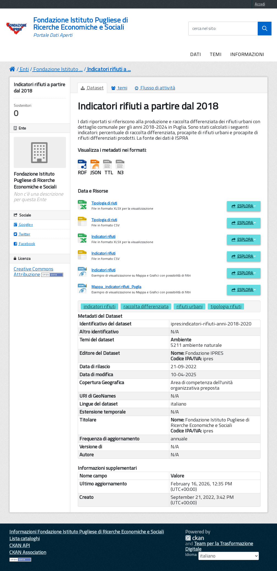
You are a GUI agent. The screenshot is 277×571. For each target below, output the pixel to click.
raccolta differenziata (145, 306)
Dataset (92, 87)
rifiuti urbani (189, 306)
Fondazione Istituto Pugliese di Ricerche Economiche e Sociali (80, 27)
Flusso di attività (155, 87)
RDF (82, 164)
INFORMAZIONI (247, 54)
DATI (195, 54)
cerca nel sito (203, 28)
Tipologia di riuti (104, 203)
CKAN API (19, 545)
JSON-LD (94, 164)
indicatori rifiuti (99, 306)
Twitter (22, 234)
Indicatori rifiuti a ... (109, 69)
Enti (24, 69)
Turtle (107, 164)
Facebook (24, 243)
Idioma (190, 554)
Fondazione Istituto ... (58, 69)
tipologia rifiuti (225, 306)
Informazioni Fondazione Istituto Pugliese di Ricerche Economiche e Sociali (86, 531)
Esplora (244, 206)
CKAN (194, 538)
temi (119, 87)
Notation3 (120, 164)
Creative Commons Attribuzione (33, 271)
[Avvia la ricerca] (265, 28)
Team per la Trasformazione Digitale (219, 546)
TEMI (215, 54)
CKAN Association (27, 552)
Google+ (23, 224)
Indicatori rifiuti (103, 236)
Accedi (260, 4)
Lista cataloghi (24, 538)
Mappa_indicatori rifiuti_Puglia (116, 286)
